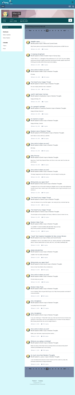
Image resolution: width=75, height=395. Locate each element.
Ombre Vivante (44, 55)
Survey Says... (57, 55)
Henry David (43, 183)
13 (44, 30)
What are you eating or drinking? (41, 341)
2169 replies (45, 77)
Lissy (41, 251)
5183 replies (45, 364)
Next (64, 30)
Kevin (41, 302)
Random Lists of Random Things (40, 131)
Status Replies (6, 37)
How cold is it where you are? (40, 70)
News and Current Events (50, 43)
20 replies (44, 245)
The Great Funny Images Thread (41, 82)
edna (41, 120)
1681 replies (45, 231)
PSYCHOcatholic (44, 132)
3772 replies (45, 308)
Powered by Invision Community (37, 384)
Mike (41, 71)
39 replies (45, 49)
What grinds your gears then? (40, 182)
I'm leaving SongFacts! (38, 54)
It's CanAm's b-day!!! (37, 119)
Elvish (41, 157)
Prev (30, 30)
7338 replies (45, 350)
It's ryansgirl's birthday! (38, 106)
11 (38, 30)
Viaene (42, 83)
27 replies (45, 101)
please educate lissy (37, 250)
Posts (4, 48)
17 (55, 30)
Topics (4, 45)
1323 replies (45, 89)
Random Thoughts (53, 71)
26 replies (45, 64)
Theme (34, 381)
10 (36, 30)
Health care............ (38, 42)
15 (49, 30)
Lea (41, 237)
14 (47, 30)
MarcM (32, 43)
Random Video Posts (37, 222)
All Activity (5, 27)
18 (58, 30)
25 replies (45, 114)
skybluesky (43, 96)
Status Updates (7, 34)
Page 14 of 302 (73, 33)
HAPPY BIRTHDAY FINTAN (39, 94)
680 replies (45, 164)
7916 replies (45, 192)
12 (41, 30)
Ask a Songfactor (36, 301)
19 (61, 30)
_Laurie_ (42, 357)
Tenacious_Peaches (45, 108)
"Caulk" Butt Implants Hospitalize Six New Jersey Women (48, 236)
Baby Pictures (35, 156)
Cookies (40, 381)
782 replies (45, 138)
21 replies (45, 126)
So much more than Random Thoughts (43, 355)
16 (52, 30)
